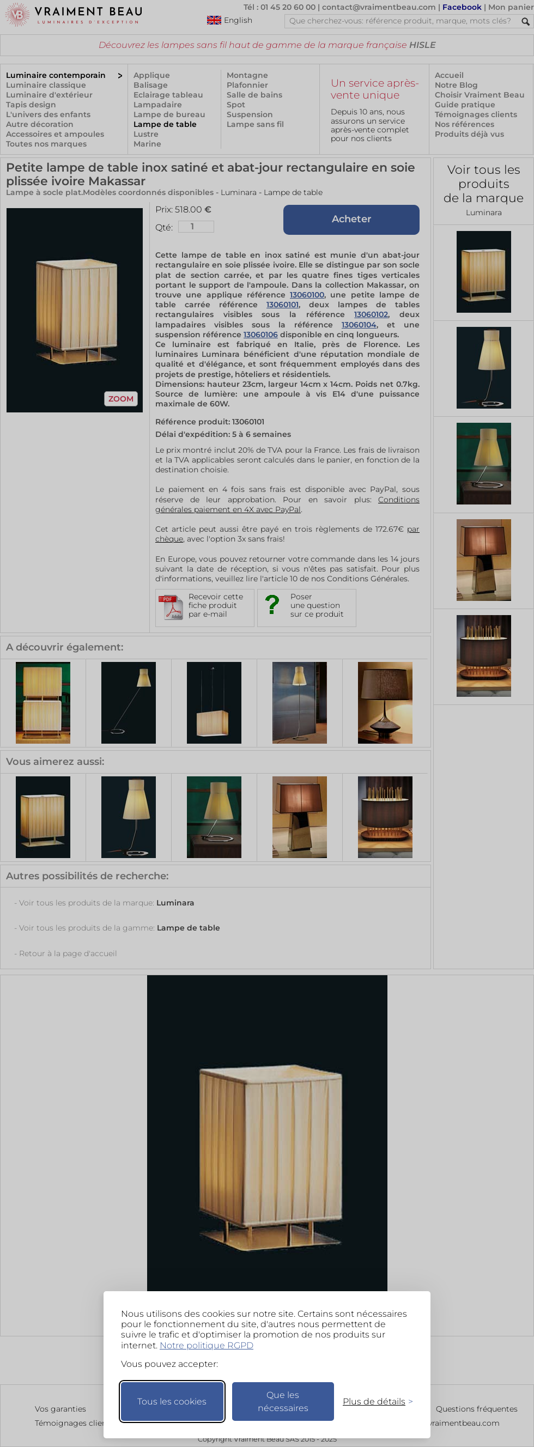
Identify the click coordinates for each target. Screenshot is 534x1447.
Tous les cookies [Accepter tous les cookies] (172, 1401)
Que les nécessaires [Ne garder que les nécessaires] (283, 1401)
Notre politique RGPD (206, 1345)
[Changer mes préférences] (373, 1401)
